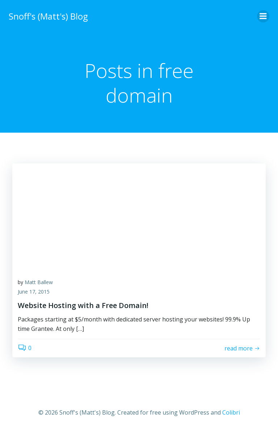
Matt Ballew (39, 282)
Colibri (231, 412)
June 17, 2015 (34, 291)
